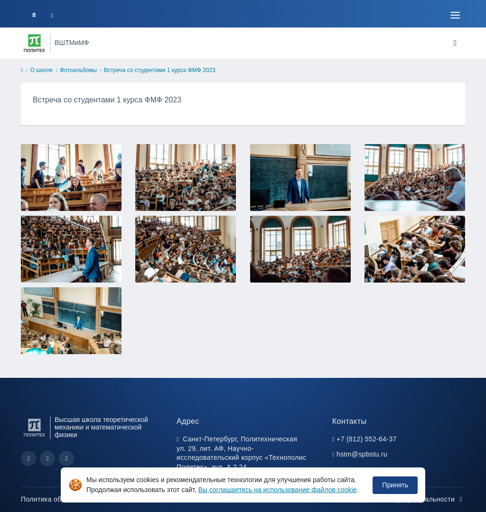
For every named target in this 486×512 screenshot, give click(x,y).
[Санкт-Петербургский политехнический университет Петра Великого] (34, 43)
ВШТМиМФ (72, 42)
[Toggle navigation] (455, 15)
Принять (395, 485)
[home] (22, 70)
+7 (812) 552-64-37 (366, 439)
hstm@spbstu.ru (361, 454)
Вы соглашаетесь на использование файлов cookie (277, 490)
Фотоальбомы (78, 70)
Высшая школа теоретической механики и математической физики (101, 427)
